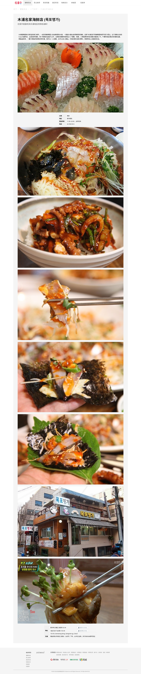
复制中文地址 (82, 627)
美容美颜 (46, 3)
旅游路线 (77, 654)
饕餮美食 (28, 3)
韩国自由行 (59, 652)
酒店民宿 (55, 3)
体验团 (73, 3)
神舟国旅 (71, 654)
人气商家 (33, 9)
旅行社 (95, 652)
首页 (15, 9)
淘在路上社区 (66, 652)
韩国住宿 (90, 652)
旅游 (104, 652)
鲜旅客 (108, 652)
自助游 (100, 652)
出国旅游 (79, 652)
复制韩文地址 (82, 631)
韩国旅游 (73, 652)
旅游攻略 (58, 654)
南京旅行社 (65, 654)
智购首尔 (64, 3)
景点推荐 (37, 3)
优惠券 (82, 3)
